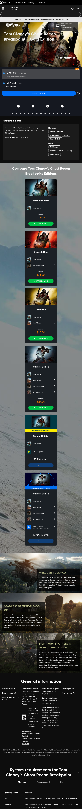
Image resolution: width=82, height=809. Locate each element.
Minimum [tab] (22, 782)
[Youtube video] (18, 106)
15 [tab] (69, 113)
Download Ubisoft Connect (24, 3)
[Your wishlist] (72, 8)
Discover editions (66, 58)
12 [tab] (57, 113)
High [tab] (62, 782)
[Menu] (3, 8)
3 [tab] (20, 113)
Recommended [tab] (43, 782)
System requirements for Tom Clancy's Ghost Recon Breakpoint (43, 772)
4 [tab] (24, 113)
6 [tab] (32, 113)
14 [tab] (65, 113)
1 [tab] (12, 113)
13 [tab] (61, 113)
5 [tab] (28, 113)
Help (42, 3)
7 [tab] (36, 113)
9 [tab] (45, 113)
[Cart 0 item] (77, 8)
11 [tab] (53, 113)
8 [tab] (41, 113)
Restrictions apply (63, 19)
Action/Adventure (49, 701)
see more (25, 743)
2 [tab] (16, 113)
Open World (49, 703)
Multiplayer (52, 698)
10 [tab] (49, 113)
